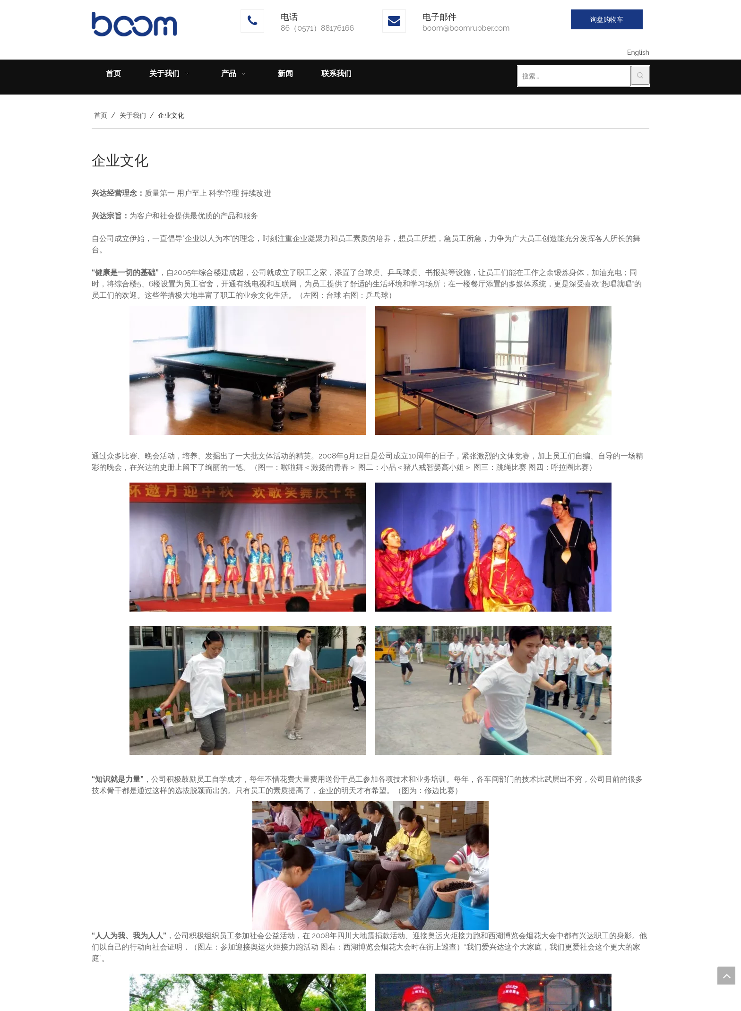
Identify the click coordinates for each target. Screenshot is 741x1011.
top (726, 976)
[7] (370, 865)
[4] (493, 547)
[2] (493, 370)
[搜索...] (574, 76)
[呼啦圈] (493, 690)
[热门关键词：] (640, 75)
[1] (247, 370)
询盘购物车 (606, 19)
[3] (247, 547)
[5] (247, 690)
